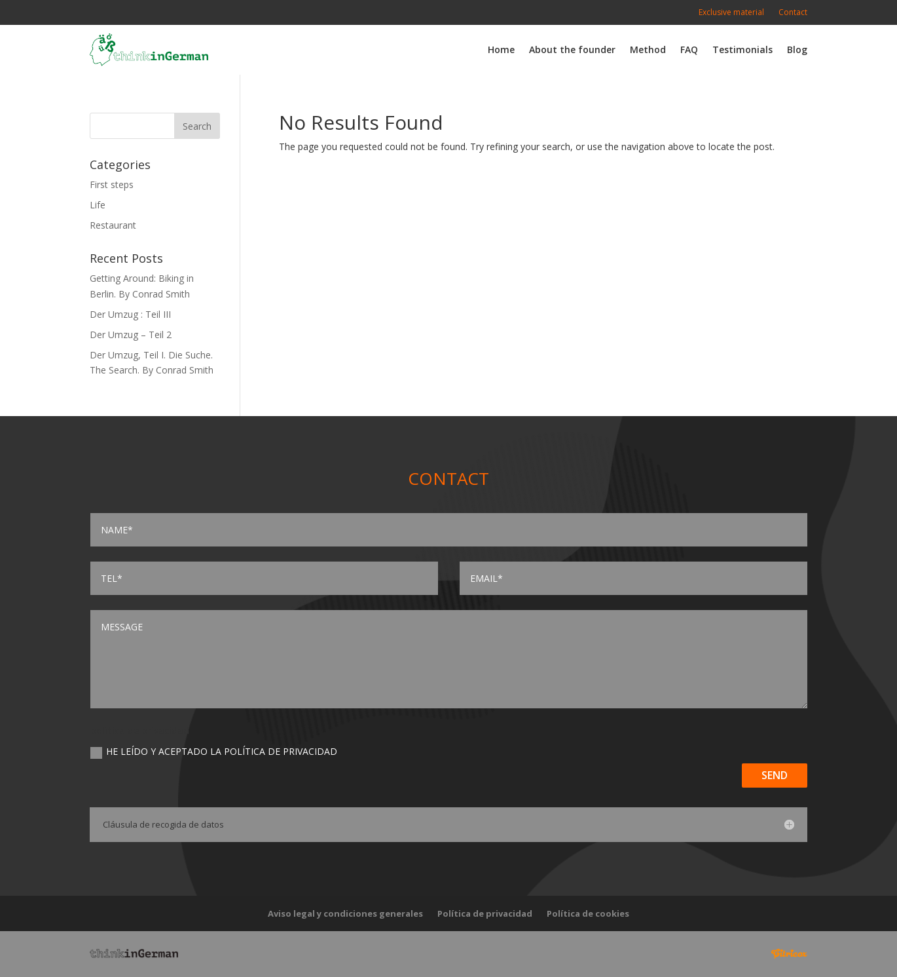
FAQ (689, 49)
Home (501, 49)
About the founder (572, 49)
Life (97, 205)
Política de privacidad (484, 914)
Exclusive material (731, 13)
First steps (112, 184)
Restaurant (113, 225)
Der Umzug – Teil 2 (131, 334)
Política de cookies (588, 914)
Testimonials (742, 49)
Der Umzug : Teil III (130, 314)
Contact (792, 13)
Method (648, 49)
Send (774, 775)
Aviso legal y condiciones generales (345, 914)
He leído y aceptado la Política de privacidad (213, 751)
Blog (797, 49)
